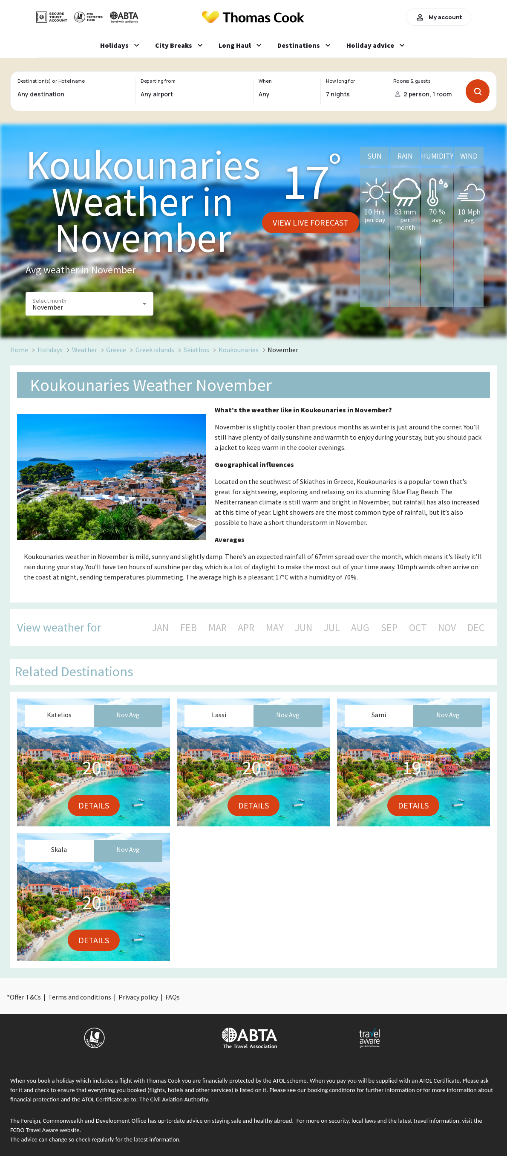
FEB (188, 628)
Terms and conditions (79, 997)
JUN (303, 628)
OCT (418, 628)
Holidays (50, 349)
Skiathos (196, 349)
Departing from (158, 81)
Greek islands (154, 349)
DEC (475, 628)
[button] (89, 304)
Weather (84, 349)
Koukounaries (239, 349)
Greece (116, 349)
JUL (332, 628)
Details (93, 805)
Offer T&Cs (25, 997)
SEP (389, 628)
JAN (160, 628)
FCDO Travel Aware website (44, 1130)
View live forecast (311, 222)
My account (438, 17)
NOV (447, 628)
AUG (360, 628)
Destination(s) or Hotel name (50, 81)
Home (19, 349)
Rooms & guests (412, 81)
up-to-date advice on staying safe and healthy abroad (225, 1120)
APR (246, 628)
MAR (217, 628)
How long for (340, 81)
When (265, 81)
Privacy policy (138, 997)
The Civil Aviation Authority (173, 1099)
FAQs (172, 997)
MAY (275, 628)
